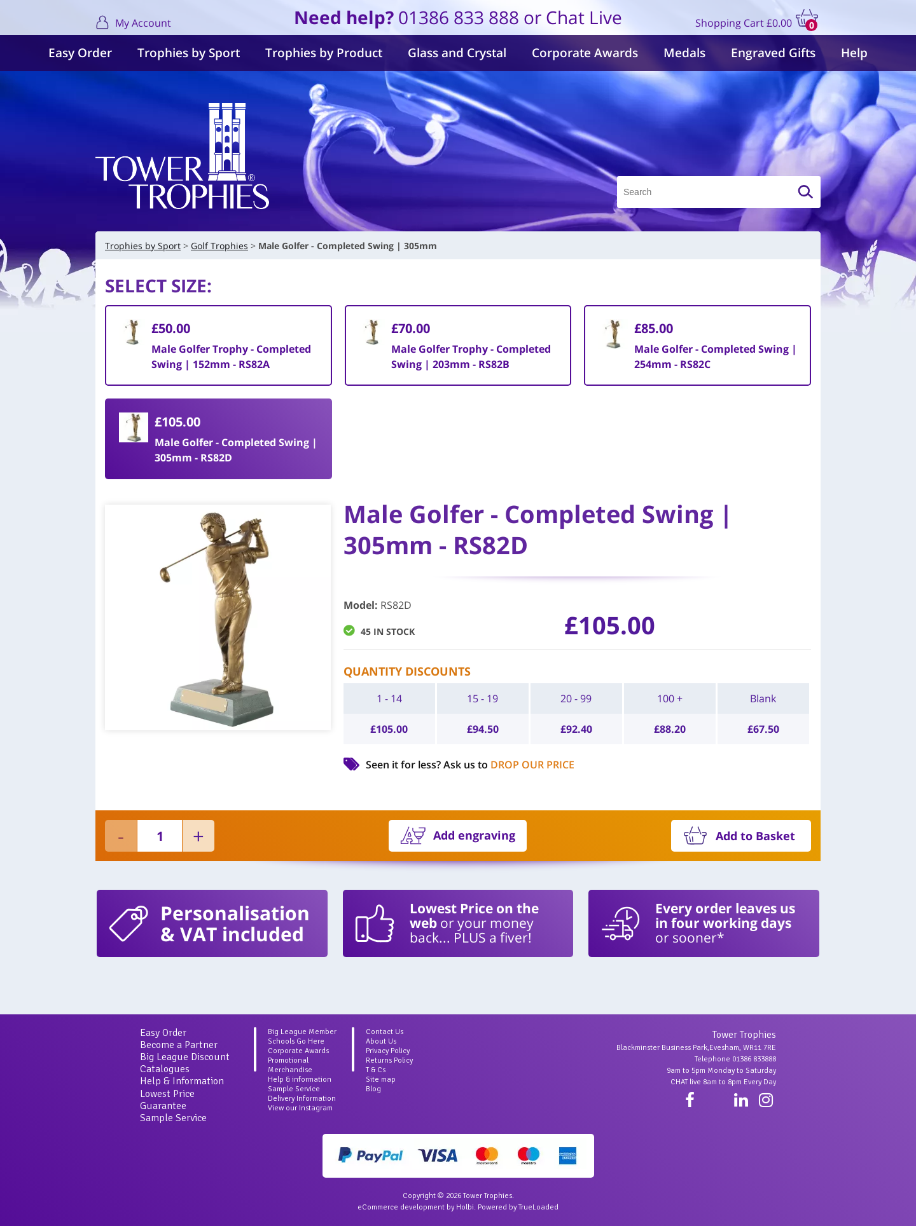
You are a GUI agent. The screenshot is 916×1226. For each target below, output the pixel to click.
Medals (684, 52)
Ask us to (508, 765)
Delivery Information (302, 1098)
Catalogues (165, 1069)
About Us (381, 1041)
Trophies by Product (323, 52)
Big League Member (302, 1032)
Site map (381, 1079)
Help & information (299, 1079)
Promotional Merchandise (290, 1065)
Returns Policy (389, 1060)
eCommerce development (401, 1207)
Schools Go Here (296, 1041)
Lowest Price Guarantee (167, 1099)
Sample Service (173, 1118)
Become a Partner (179, 1045)
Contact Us (384, 1032)
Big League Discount (185, 1057)
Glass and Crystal (457, 52)
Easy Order (80, 52)
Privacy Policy (388, 1051)
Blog (373, 1089)
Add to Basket (755, 835)
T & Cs (375, 1070)
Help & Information (182, 1081)
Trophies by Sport (188, 52)
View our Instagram (300, 1108)
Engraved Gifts (773, 52)
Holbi (465, 1207)
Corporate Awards (585, 52)
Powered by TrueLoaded (518, 1207)
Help (854, 52)
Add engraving (474, 835)
